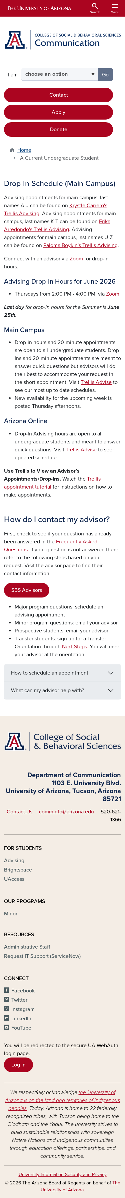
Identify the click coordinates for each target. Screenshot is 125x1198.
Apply (58, 112)
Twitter (19, 1000)
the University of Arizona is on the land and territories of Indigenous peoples (62, 1100)
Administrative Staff (27, 947)
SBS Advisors (26, 590)
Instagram (23, 1009)
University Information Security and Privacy (63, 1174)
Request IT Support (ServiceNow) (42, 956)
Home (24, 150)
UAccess (14, 879)
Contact (58, 95)
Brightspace (18, 870)
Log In (18, 1064)
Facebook (23, 990)
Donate (58, 129)
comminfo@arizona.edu (66, 811)
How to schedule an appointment (49, 673)
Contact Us (19, 811)
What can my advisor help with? (47, 690)
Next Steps (74, 646)
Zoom (76, 258)
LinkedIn (21, 1018)
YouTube (21, 1028)
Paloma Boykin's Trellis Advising (80, 245)
